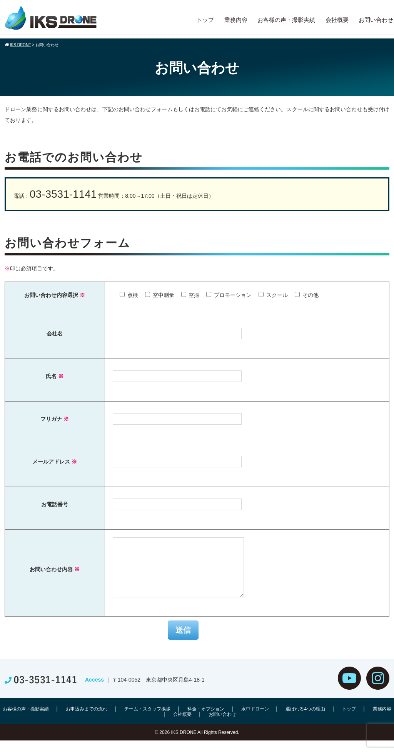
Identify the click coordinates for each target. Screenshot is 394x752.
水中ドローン (255, 720)
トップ (205, 20)
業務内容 (235, 20)
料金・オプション (205, 720)
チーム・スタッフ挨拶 (147, 720)
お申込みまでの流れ (86, 720)
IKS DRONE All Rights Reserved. (205, 744)
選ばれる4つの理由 (305, 720)
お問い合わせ (376, 20)
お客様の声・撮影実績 (286, 20)
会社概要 (337, 20)
